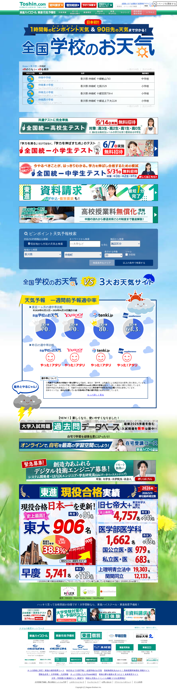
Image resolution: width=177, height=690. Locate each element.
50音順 (132, 254)
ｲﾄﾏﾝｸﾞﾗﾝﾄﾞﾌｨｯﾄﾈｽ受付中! (35, 655)
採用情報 (141, 3)
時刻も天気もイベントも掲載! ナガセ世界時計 (106, 678)
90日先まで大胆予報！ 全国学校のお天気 (84, 670)
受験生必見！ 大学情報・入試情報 (53, 674)
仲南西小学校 (45, 99)
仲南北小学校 (45, 92)
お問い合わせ (107, 682)
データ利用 (138, 682)
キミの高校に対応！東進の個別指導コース (45, 670)
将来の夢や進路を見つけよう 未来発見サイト (118, 674)
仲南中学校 (44, 77)
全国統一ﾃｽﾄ (126, 3)
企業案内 (134, 3)
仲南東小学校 (45, 85)
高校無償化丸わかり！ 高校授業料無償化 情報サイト (127, 670)
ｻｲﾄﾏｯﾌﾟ (147, 3)
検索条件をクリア (102, 263)
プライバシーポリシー (122, 682)
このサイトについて (76, 682)
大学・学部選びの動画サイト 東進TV (67, 678)
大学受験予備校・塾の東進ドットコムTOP (50, 682)
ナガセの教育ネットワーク (31, 628)
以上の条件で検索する (134, 263)
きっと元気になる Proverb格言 (83, 674)
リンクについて (93, 682)
